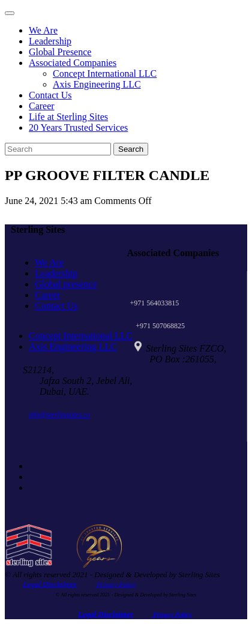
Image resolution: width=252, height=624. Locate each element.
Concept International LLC (105, 73)
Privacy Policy (115, 584)
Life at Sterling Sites (68, 117)
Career (42, 106)
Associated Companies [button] (72, 63)
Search (130, 149)
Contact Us (50, 95)
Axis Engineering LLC (97, 84)
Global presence (66, 284)
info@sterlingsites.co (59, 414)
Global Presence (60, 52)
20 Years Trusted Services (78, 127)
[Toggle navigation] (9, 13)
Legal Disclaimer (50, 584)
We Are (43, 30)
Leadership (50, 41)
